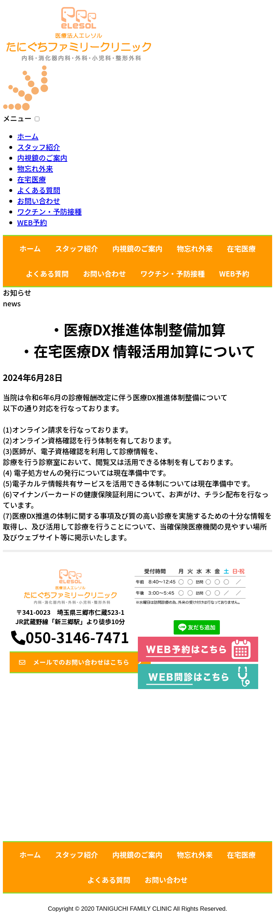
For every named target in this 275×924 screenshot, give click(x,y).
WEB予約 (32, 222)
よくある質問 (38, 190)
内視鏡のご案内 (42, 157)
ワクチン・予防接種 (49, 211)
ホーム (27, 136)
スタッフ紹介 (38, 147)
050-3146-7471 (70, 636)
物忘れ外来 (35, 168)
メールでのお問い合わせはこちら (88, 662)
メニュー (17, 118)
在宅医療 (31, 179)
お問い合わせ (38, 200)
